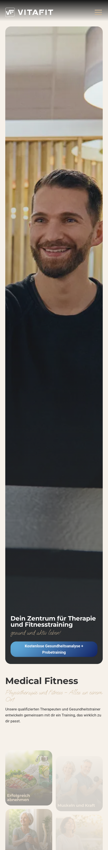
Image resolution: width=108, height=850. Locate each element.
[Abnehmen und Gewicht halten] (28, 785)
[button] (54, 649)
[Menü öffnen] (98, 12)
